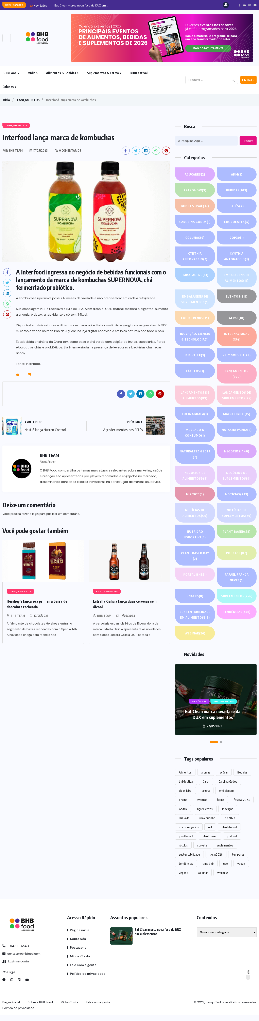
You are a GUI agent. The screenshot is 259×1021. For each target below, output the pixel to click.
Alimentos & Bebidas (61, 73)
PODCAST (236, 553)
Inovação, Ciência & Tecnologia (195, 337)
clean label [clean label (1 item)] (185, 796)
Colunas (8, 87)
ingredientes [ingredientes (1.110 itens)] (204, 814)
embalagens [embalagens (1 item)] (226, 796)
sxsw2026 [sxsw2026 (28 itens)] (216, 860)
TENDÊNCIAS (237, 617)
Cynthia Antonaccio (195, 257)
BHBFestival (139, 73)
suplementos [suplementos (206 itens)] (225, 851)
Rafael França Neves (236, 578)
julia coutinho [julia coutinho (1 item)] (207, 823)
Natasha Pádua (237, 430)
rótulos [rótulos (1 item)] (183, 851)
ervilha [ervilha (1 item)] (183, 805)
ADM (236, 174)
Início (6, 100)
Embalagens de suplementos (195, 300)
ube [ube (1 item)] (225, 869)
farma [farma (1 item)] (220, 805)
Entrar (248, 80)
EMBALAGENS (195, 275)
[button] (214, 748)
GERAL (237, 318)
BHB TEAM (18, 615)
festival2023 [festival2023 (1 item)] (242, 805)
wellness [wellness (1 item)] (222, 878)
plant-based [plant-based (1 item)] (229, 833)
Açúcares (195, 174)
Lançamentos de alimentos (195, 396)
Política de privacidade (87, 979)
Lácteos (195, 371)
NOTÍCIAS (236, 494)
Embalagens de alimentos (236, 278)
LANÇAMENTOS (28, 100)
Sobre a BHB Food (40, 1008)
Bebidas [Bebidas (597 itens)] (242, 778)
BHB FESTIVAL (195, 206)
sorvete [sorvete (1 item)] (202, 851)
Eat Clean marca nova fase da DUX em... (81, 5)
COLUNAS (195, 237)
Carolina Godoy (195, 222)
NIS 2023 (195, 494)
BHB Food (9, 73)
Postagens (78, 953)
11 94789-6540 (15, 952)
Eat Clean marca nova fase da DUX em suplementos (212, 720)
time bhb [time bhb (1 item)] (208, 869)
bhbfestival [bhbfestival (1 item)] (186, 787)
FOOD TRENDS (195, 318)
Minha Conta (80, 962)
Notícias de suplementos (237, 513)
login (35, 514)
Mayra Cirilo (236, 414)
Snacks (195, 596)
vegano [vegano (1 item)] (183, 878)
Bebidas (236, 190)
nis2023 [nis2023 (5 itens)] (230, 823)
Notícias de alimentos (195, 513)
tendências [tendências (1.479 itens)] (186, 869)
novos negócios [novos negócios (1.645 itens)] (189, 833)
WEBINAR (195, 639)
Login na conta (15, 967)
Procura (248, 141)
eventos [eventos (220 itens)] (202, 805)
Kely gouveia (236, 355)
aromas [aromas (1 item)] (205, 778)
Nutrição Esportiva (195, 535)
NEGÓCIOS (236, 451)
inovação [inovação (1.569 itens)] (227, 814)
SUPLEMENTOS (236, 599)
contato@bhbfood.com (21, 959)
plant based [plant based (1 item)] (210, 842)
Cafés (236, 206)
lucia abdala (195, 414)
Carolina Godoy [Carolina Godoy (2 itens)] (228, 787)
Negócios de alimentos (195, 476)
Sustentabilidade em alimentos (195, 621)
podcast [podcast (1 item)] (232, 842)
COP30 (237, 237)
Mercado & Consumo (195, 433)
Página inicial (80, 936)
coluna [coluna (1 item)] (206, 796)
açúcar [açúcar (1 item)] (224, 778)
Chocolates (236, 222)
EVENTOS (237, 296)
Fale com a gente (83, 971)
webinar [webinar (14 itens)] (203, 878)
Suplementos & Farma (103, 73)
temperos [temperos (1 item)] (238, 860)
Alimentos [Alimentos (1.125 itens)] (185, 778)
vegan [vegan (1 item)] (241, 869)
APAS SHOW (195, 190)
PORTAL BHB (195, 574)
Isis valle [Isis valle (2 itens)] (184, 823)
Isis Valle (195, 355)
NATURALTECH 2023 (195, 454)
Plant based (237, 531)
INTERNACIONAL (236, 337)
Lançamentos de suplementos (237, 396)
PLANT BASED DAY (195, 556)
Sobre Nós (78, 944)
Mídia (31, 73)
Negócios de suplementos (237, 476)
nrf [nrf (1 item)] (210, 833)
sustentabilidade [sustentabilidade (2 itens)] (189, 860)
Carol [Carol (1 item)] (206, 787)
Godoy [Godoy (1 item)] (183, 814)
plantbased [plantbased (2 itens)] (186, 842)
